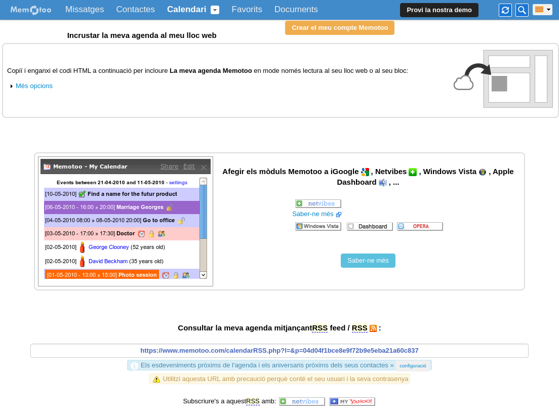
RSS (320, 327)
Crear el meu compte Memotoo (340, 27)
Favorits (247, 9)
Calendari (186, 9)
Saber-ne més (318, 214)
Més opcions (30, 86)
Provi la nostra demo (439, 10)
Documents (296, 9)
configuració (413, 365)
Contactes (135, 9)
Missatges (84, 9)
